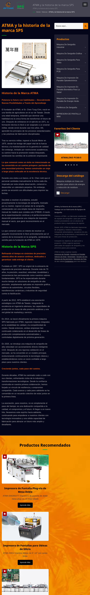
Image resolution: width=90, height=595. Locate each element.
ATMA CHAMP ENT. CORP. (26, 586)
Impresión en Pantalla (77, 254)
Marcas (44, 12)
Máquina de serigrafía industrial (66, 45)
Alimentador (71, 256)
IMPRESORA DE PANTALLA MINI (69, 115)
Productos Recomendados (45, 444)
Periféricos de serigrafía (67, 107)
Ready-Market (24, 589)
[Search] (68, 26)
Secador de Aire (81, 256)
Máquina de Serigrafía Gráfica (69, 53)
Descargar (63, 192)
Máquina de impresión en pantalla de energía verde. (68, 99)
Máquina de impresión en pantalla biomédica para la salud (68, 89)
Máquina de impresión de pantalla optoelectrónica (67, 79)
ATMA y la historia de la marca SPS (62, 12)
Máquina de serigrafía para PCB (68, 70)
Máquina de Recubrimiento (63, 259)
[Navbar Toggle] (85, 4)
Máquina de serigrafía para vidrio (68, 61)
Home (38, 12)
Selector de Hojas (60, 256)
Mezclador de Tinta (80, 259)
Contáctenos (69, 261)
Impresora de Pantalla (61, 254)
